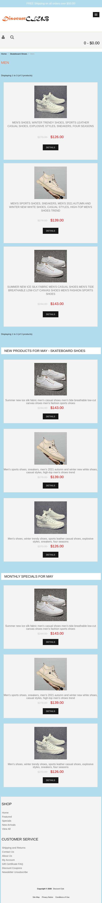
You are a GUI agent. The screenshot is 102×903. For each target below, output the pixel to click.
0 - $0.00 (92, 43)
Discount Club (58, 889)
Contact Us (8, 851)
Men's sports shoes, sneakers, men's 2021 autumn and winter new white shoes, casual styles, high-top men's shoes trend (50, 207)
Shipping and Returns (13, 847)
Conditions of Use (62, 897)
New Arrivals (8, 824)
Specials (6, 820)
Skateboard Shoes (18, 54)
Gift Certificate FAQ (12, 864)
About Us (7, 855)
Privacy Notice (47, 897)
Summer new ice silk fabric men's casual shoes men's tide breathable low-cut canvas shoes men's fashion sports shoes (50, 290)
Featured (7, 816)
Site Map (36, 897)
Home (4, 54)
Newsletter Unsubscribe (15, 872)
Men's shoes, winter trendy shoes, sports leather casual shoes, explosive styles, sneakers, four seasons (50, 540)
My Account (8, 859)
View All (6, 828)
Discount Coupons (12, 868)
